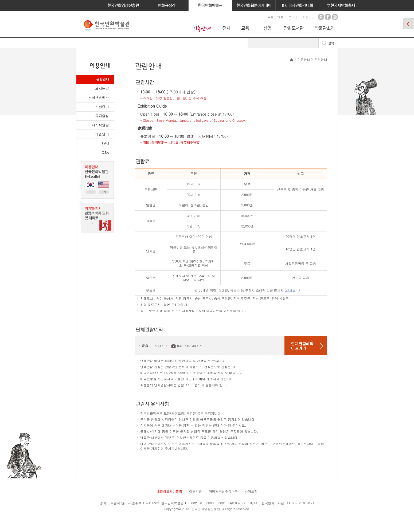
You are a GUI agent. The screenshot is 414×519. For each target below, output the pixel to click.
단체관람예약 (98, 97)
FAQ (105, 143)
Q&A (105, 152)
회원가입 (308, 16)
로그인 (292, 16)
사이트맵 (251, 491)
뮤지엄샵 (102, 115)
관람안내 (102, 79)
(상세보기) (292, 290)
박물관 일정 (275, 16)
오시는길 (102, 88)
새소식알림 (100, 124)
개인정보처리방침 (169, 491)
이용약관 (195, 491)
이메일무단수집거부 (223, 491)
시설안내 (102, 106)
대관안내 (102, 133)
